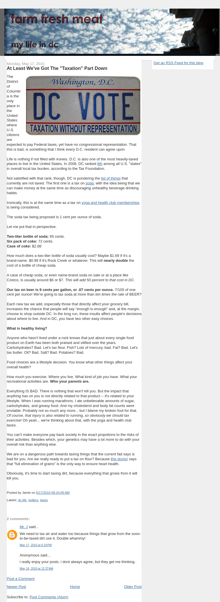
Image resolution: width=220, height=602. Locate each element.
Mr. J (24, 527)
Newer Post (16, 587)
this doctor (119, 459)
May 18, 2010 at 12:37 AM (36, 568)
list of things (111, 178)
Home (75, 587)
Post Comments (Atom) (49, 597)
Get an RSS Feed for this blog (178, 63)
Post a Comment (21, 579)
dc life (22, 500)
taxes (44, 500)
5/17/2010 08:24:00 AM (53, 492)
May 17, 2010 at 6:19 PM (36, 545)
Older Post (133, 587)
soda (90, 183)
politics (33, 500)
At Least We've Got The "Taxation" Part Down (57, 68)
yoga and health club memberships (111, 202)
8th (100, 164)
